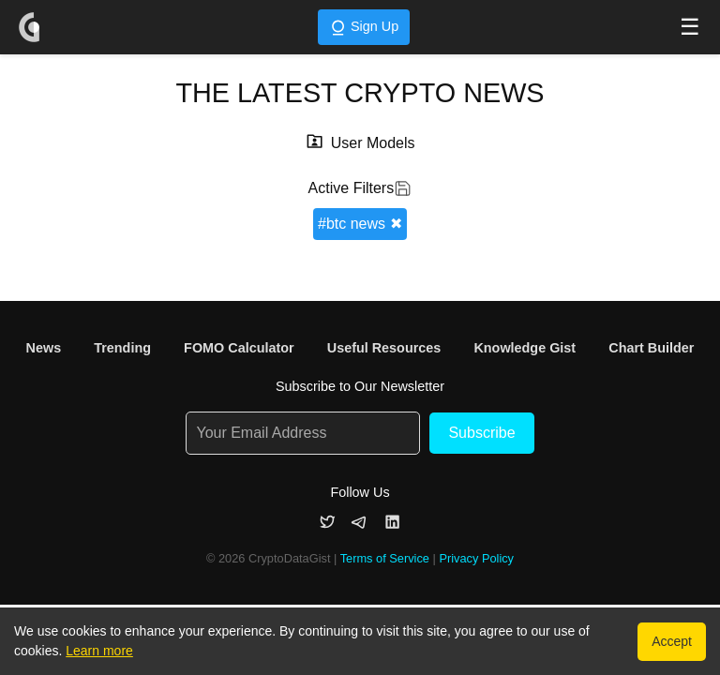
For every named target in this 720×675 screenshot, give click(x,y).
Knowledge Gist (524, 347)
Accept (672, 641)
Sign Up (363, 28)
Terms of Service (384, 558)
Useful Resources (384, 347)
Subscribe (481, 433)
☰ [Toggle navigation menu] (690, 26)
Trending (122, 347)
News (44, 347)
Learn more (99, 650)
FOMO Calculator (239, 347)
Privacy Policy (476, 558)
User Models (373, 143)
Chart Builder (651, 347)
